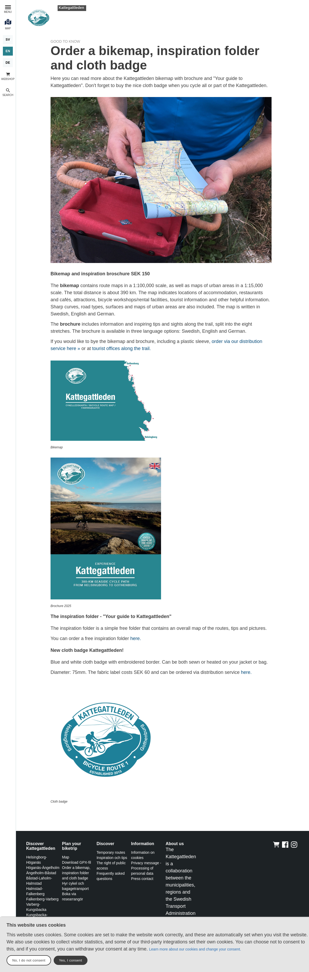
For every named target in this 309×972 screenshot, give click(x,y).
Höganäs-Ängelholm (42, 868)
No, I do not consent (28, 960)
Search (7, 95)
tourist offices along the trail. (121, 348)
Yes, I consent (70, 960)
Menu (8, 11)
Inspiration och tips (112, 858)
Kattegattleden (71, 8)
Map (65, 857)
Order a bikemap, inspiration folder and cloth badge (76, 873)
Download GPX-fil (76, 862)
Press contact (142, 879)
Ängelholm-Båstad (41, 873)
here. (135, 638)
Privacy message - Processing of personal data (146, 868)
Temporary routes (111, 852)
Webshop (7, 79)
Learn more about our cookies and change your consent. (195, 949)
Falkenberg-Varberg (42, 899)
